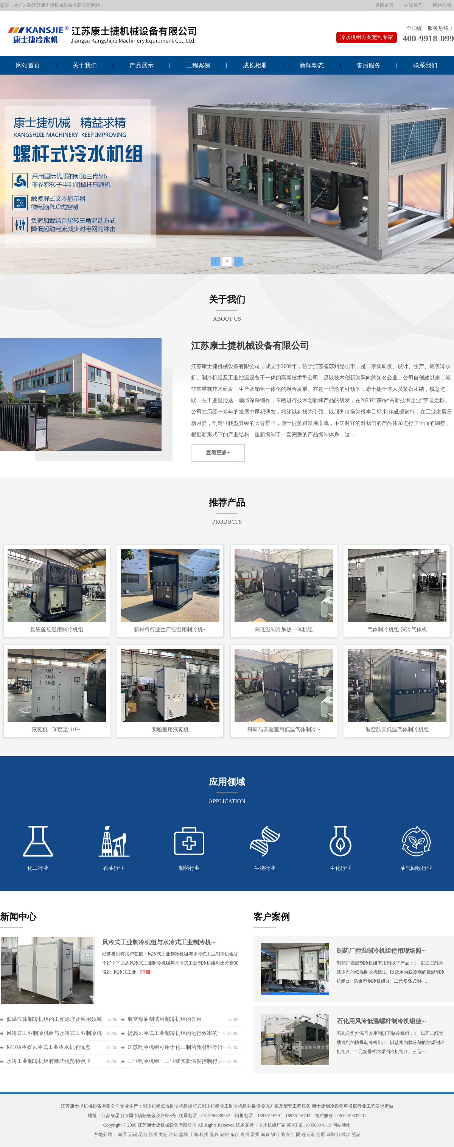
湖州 (224, 1134)
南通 (122, 1134)
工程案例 (198, 65)
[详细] (146, 972)
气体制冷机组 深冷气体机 (397, 629)
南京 (265, 1134)
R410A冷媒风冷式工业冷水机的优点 (48, 1047)
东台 (234, 1134)
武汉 (345, 1134)
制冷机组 (152, 1106)
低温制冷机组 (174, 1106)
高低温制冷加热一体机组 (284, 629)
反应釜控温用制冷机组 (56, 629)
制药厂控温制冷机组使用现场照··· (381, 950)
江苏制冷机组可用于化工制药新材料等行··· (177, 1047)
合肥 (320, 1134)
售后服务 (368, 65)
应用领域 (227, 782)
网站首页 (28, 65)
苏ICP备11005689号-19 (309, 1125)
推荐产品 (227, 502)
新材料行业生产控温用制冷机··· (170, 629)
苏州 (152, 1134)
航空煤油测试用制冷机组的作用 (164, 1019)
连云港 (308, 1134)
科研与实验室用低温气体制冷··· (283, 729)
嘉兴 (214, 1134)
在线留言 (413, 5)
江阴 (295, 1134)
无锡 (132, 1134)
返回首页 (384, 5)
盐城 (183, 1134)
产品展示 (141, 65)
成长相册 (255, 65)
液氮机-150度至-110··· (56, 729)
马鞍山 (333, 1134)
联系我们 (425, 65)
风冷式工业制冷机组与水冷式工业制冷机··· (159, 942)
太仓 (163, 1134)
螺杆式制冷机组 (204, 1106)
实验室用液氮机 (170, 729)
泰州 (244, 1134)
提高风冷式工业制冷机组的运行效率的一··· (177, 1033)
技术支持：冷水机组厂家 (261, 1125)
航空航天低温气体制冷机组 (397, 729)
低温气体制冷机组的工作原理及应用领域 (54, 1019)
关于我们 (85, 65)
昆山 (142, 1134)
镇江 (275, 1134)
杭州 (203, 1134)
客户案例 (271, 917)
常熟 (173, 1134)
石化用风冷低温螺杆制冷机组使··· (381, 1021)
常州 (255, 1134)
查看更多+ (218, 453)
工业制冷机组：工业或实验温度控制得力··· (177, 1061)
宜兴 (285, 1134)
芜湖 (356, 1134)
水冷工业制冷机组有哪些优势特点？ (48, 1061)
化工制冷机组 (233, 1106)
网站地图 (442, 5)
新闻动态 (312, 65)
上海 (193, 1134)
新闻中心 (18, 917)
